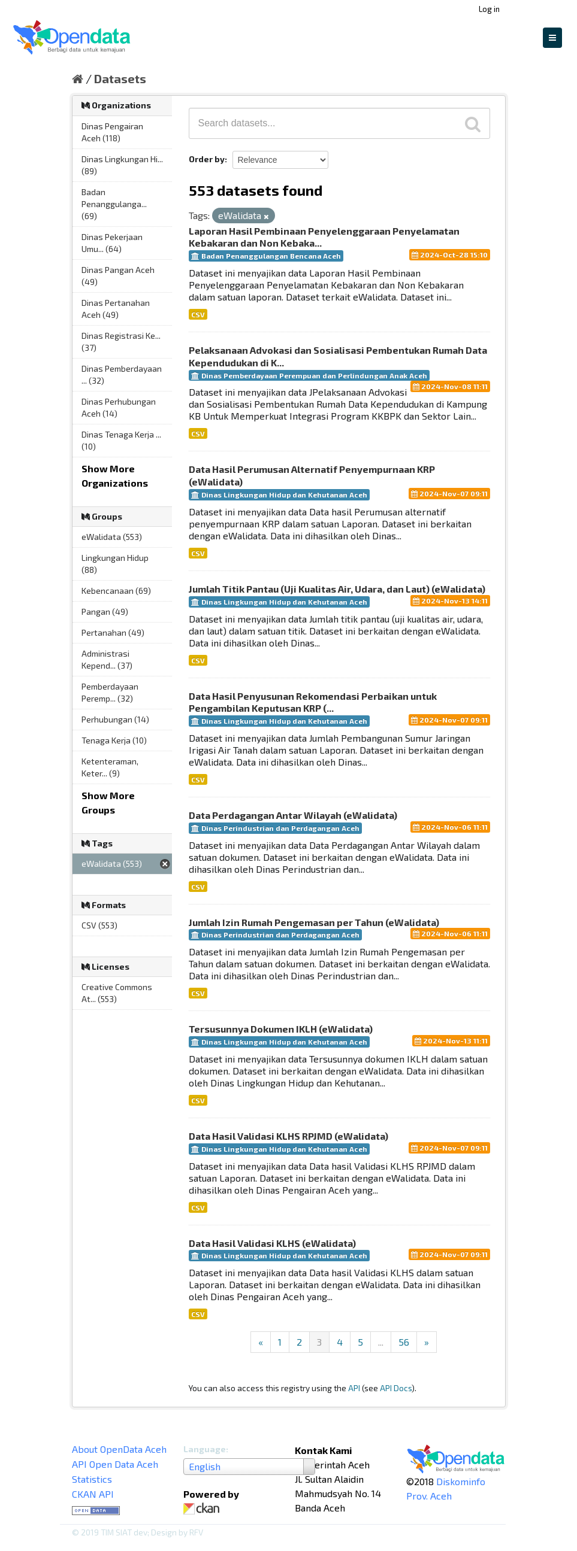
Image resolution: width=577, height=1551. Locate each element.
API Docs (396, 1388)
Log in (489, 9)
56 (403, 1341)
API (354, 1388)
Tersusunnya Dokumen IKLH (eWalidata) (281, 1028)
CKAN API (93, 1494)
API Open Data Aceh (115, 1464)
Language (204, 1449)
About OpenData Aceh (119, 1449)
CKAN (203, 1509)
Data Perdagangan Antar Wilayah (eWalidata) (293, 815)
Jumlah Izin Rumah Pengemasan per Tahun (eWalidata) (314, 922)
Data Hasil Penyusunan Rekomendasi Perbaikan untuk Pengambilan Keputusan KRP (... (313, 702)
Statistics (92, 1479)
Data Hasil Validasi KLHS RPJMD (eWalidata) (288, 1136)
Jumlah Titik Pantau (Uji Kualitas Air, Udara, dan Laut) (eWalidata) (337, 588)
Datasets (120, 78)
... (380, 1341)
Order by (207, 159)
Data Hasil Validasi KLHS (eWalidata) (272, 1243)
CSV (198, 314)
